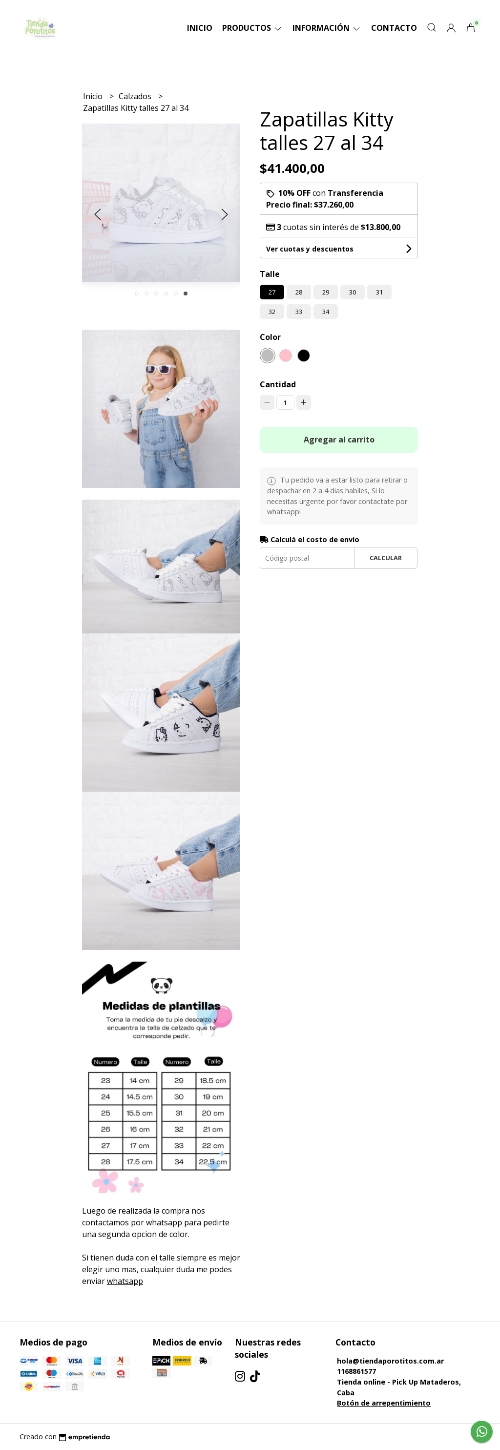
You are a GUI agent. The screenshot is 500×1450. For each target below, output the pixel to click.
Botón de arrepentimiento (384, 1403)
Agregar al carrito (339, 439)
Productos (252, 27)
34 (325, 311)
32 (272, 311)
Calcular (386, 557)
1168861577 (356, 1371)
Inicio (199, 27)
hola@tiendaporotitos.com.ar (390, 1361)
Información (326, 27)
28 (298, 292)
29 (325, 292)
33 (298, 311)
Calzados (136, 96)
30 (352, 292)
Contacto (394, 27)
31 (379, 292)
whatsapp (125, 1281)
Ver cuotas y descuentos (310, 248)
